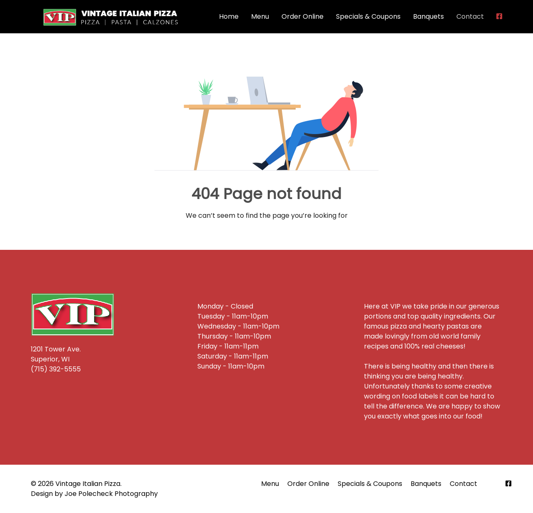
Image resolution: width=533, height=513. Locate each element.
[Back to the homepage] (112, 16)
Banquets (428, 16)
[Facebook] (508, 483)
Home (229, 16)
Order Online (302, 16)
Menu (260, 16)
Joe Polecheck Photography (111, 493)
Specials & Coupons (368, 16)
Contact (470, 16)
